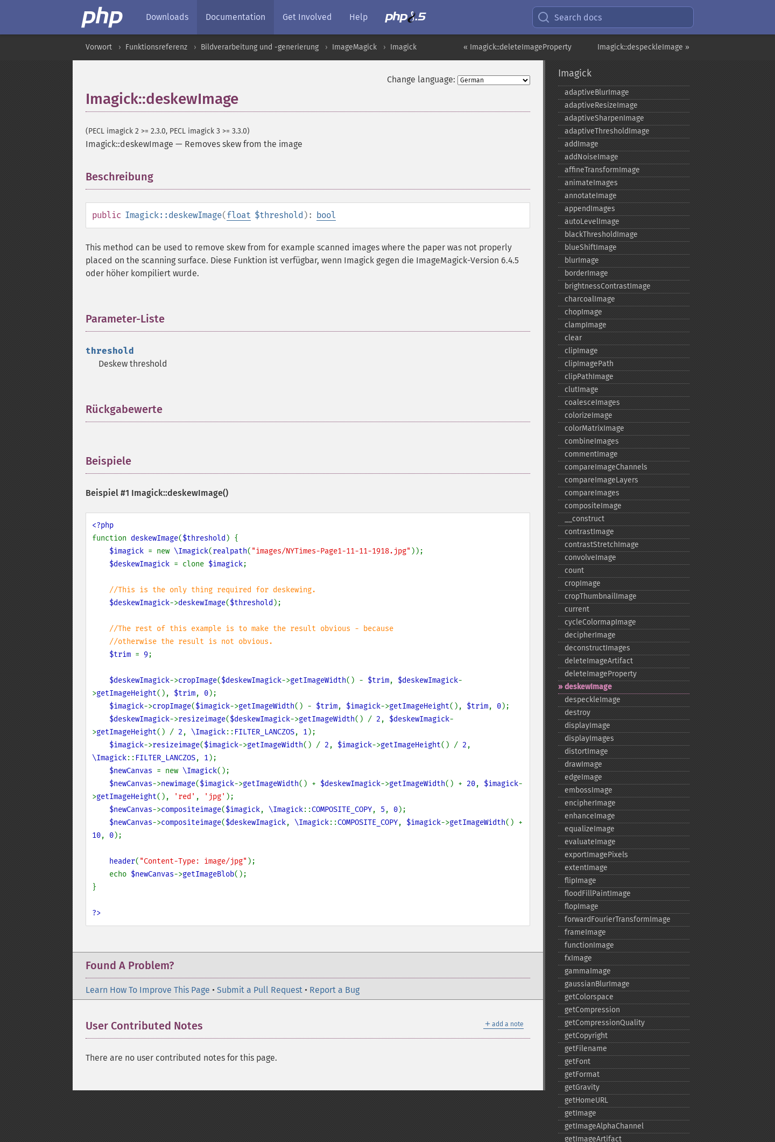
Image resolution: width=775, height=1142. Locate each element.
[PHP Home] (102, 17)
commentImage (591, 454)
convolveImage (590, 557)
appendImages (590, 208)
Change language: (421, 79)
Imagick (403, 47)
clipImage (581, 350)
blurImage (582, 260)
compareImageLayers (601, 480)
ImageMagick (354, 47)
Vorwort (99, 47)
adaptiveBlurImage (597, 92)
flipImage (580, 880)
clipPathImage (589, 376)
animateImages (591, 182)
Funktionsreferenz (156, 47)
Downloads (167, 17)
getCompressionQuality (605, 1022)
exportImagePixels (596, 854)
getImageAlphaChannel (604, 1126)
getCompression (592, 1009)
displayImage (587, 725)
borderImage (586, 273)
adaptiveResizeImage (601, 105)
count (574, 570)
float (239, 215)
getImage (580, 1113)
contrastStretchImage (602, 544)
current (577, 609)
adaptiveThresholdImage (607, 131)
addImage (581, 144)
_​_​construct (584, 518)
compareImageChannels (606, 467)
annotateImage (591, 195)
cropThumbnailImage (601, 596)
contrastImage (589, 531)
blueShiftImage (591, 247)
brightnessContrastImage (608, 286)
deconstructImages (597, 648)
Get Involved (307, 17)
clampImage (586, 325)
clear (573, 337)
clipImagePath (589, 363)
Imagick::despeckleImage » (643, 47)
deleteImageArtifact (599, 660)
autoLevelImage (592, 221)
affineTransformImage (602, 169)
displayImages (589, 738)
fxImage (578, 958)
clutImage (581, 389)
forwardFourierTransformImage (618, 919)
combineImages (592, 441)
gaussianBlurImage (597, 984)
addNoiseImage (591, 157)
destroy (577, 712)
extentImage (586, 867)
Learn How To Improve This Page (148, 990)
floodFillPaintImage (598, 893)
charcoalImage (590, 299)
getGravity (582, 1087)
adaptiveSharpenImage (604, 118)
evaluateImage (590, 841)
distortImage (586, 751)
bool (326, 215)
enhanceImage (590, 816)
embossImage (588, 790)
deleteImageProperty (601, 673)
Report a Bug (334, 990)
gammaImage (588, 971)
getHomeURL (586, 1100)
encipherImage (590, 803)
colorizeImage (588, 415)
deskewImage (588, 686)
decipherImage (590, 635)
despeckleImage (593, 699)
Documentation (235, 17)
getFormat (582, 1074)
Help (358, 17)
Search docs (569, 17)
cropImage (583, 583)
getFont (577, 1061)
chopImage (583, 312)
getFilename (586, 1048)
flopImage (581, 906)
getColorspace (589, 996)
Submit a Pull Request (259, 990)
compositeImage (593, 505)
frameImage (585, 932)
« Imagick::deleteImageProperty (517, 47)
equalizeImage (590, 828)
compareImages (592, 493)
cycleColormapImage (600, 622)
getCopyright (586, 1035)
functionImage (589, 945)
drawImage (583, 764)
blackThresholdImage (601, 234)
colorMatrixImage (594, 428)
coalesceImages (592, 402)
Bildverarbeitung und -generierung (260, 47)
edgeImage (583, 777)
